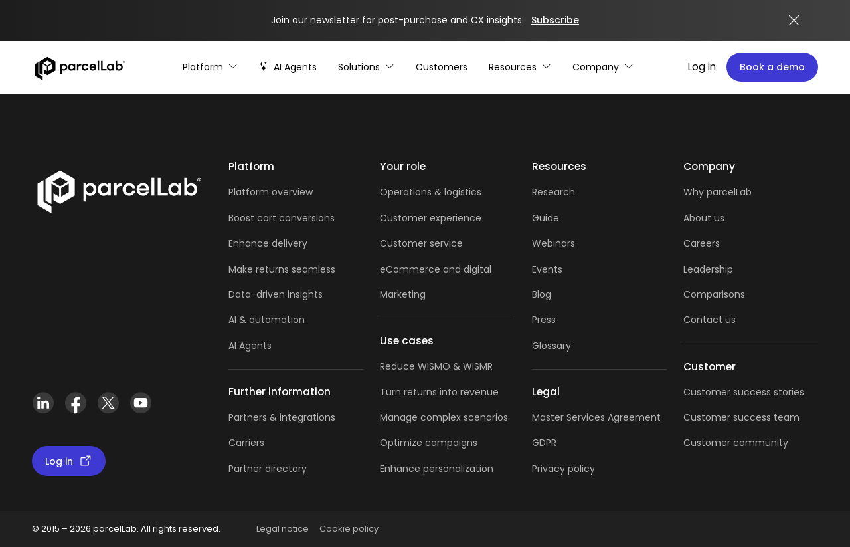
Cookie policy (349, 528)
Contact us (709, 319)
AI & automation (266, 319)
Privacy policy (563, 468)
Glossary (551, 345)
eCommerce (410, 269)
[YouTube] (140, 403)
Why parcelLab (717, 192)
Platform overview (270, 192)
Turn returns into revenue (439, 392)
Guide (545, 218)
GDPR (544, 442)
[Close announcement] (794, 20)
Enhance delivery (267, 243)
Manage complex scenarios (444, 417)
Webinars (553, 243)
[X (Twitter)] (108, 403)
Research (553, 192)
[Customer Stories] (441, 67)
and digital (465, 269)
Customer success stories (743, 392)
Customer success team (741, 417)
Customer (405, 243)
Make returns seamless (281, 269)
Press (544, 319)
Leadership (708, 269)
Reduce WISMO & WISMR (436, 366)
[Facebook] (75, 403)
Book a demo (772, 67)
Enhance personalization (436, 468)
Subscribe (555, 20)
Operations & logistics (430, 192)
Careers (701, 243)
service (446, 243)
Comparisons (714, 294)
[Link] (118, 189)
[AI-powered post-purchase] (288, 67)
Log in (702, 67)
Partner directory (267, 468)
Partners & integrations (281, 417)
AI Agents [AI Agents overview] (250, 345)
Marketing (403, 294)
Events (547, 269)
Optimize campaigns (428, 442)
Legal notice (282, 528)
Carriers (246, 442)
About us (703, 218)
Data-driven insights (275, 294)
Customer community (735, 442)
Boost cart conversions (281, 218)
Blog (541, 294)
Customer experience (430, 218)
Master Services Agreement (596, 417)
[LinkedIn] (43, 403)
